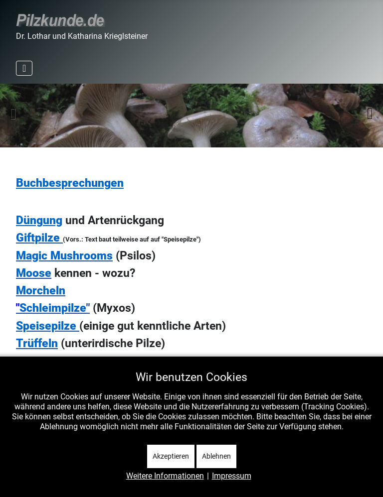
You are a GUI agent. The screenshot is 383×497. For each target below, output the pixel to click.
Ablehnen (216, 456)
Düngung (39, 220)
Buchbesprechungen (70, 183)
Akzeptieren (171, 456)
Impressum (231, 476)
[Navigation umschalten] (24, 68)
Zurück (13, 114)
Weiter (370, 114)
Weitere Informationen (165, 476)
